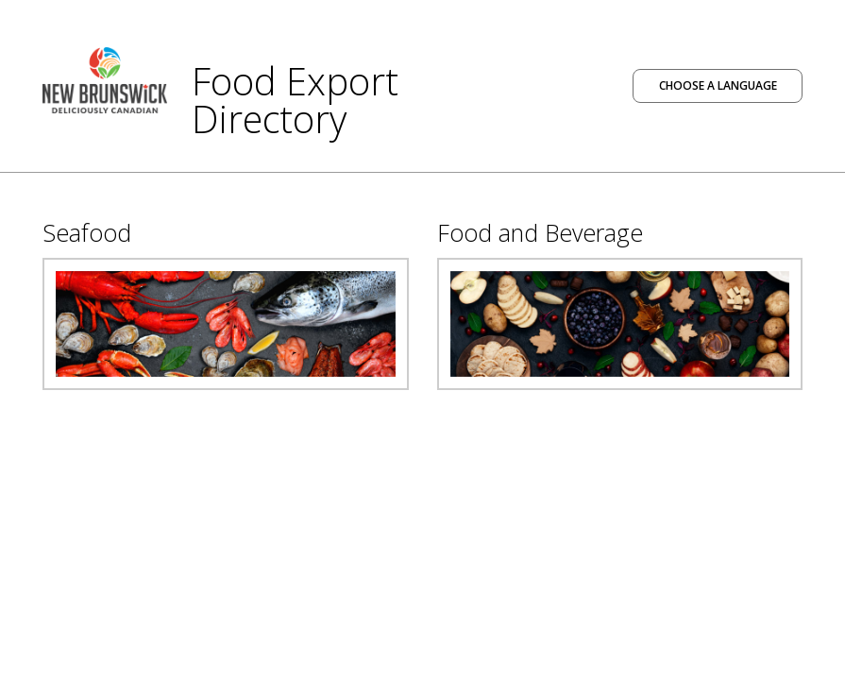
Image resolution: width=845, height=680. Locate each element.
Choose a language (718, 85)
